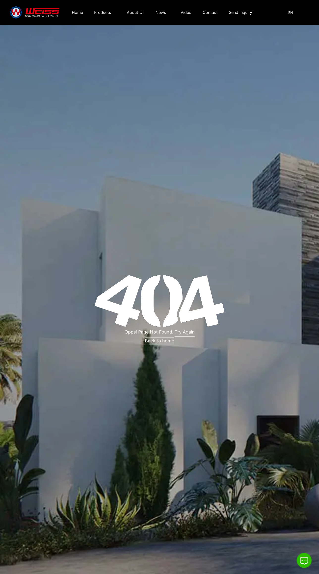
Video (186, 12)
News (161, 12)
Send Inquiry (240, 12)
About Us (135, 12)
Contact (210, 12)
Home (77, 12)
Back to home (159, 340)
